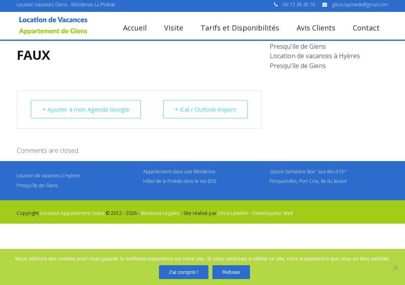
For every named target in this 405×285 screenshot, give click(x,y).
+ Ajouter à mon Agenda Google (85, 109)
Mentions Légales (160, 213)
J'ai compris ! (184, 272)
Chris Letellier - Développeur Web (255, 213)
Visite (173, 27)
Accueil (135, 27)
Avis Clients (316, 27)
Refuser (231, 272)
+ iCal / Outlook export (205, 109)
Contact (366, 27)
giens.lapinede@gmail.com (360, 4)
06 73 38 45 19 (299, 4)
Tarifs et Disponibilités (240, 27)
